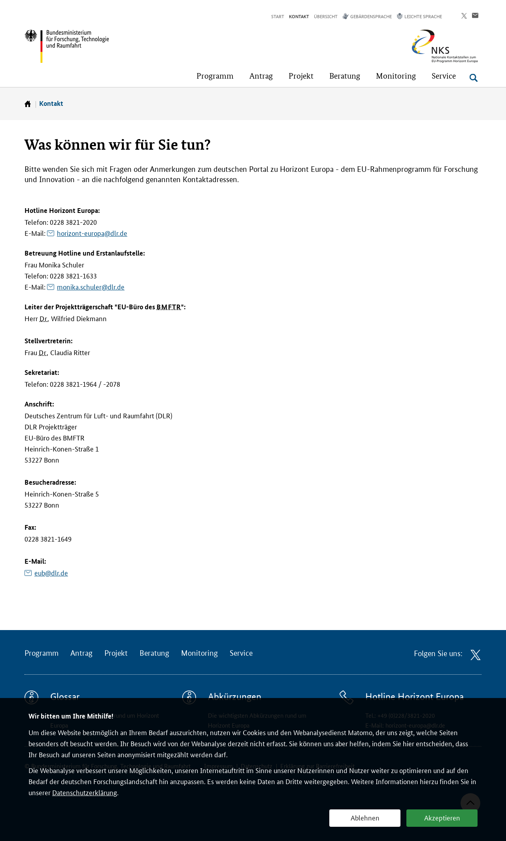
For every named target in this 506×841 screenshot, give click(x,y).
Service (241, 653)
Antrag (81, 653)
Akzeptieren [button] (442, 817)
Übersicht (326, 16)
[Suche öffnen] (473, 78)
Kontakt (299, 16)
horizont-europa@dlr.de (92, 232)
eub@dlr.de (51, 572)
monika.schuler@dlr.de (91, 286)
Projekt (116, 653)
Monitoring (199, 653)
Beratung (154, 653)
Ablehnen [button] (365, 817)
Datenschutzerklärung (84, 792)
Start (277, 16)
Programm (42, 653)
